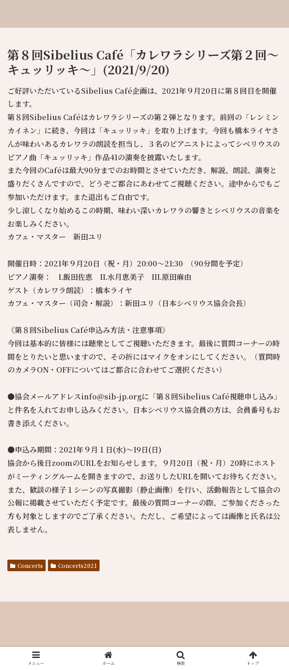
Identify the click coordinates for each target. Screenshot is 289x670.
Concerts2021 (74, 565)
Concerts (26, 565)
